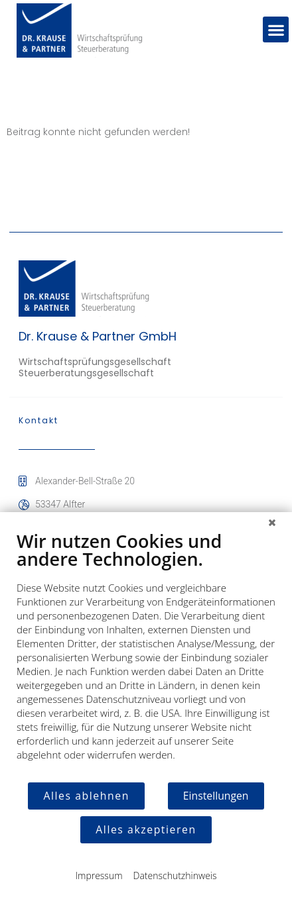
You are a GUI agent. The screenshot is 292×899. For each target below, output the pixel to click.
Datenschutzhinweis (175, 875)
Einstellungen (216, 795)
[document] (146, 655)
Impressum (98, 875)
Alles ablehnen (86, 795)
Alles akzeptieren (146, 829)
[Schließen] (272, 522)
